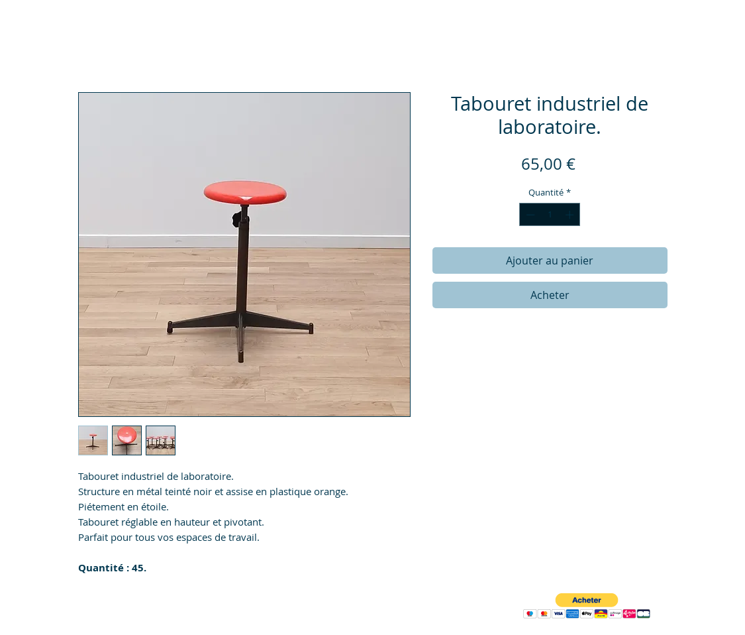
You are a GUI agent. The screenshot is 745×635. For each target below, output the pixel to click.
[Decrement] (529, 214)
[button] (586, 606)
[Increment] (571, 214)
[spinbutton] (550, 214)
